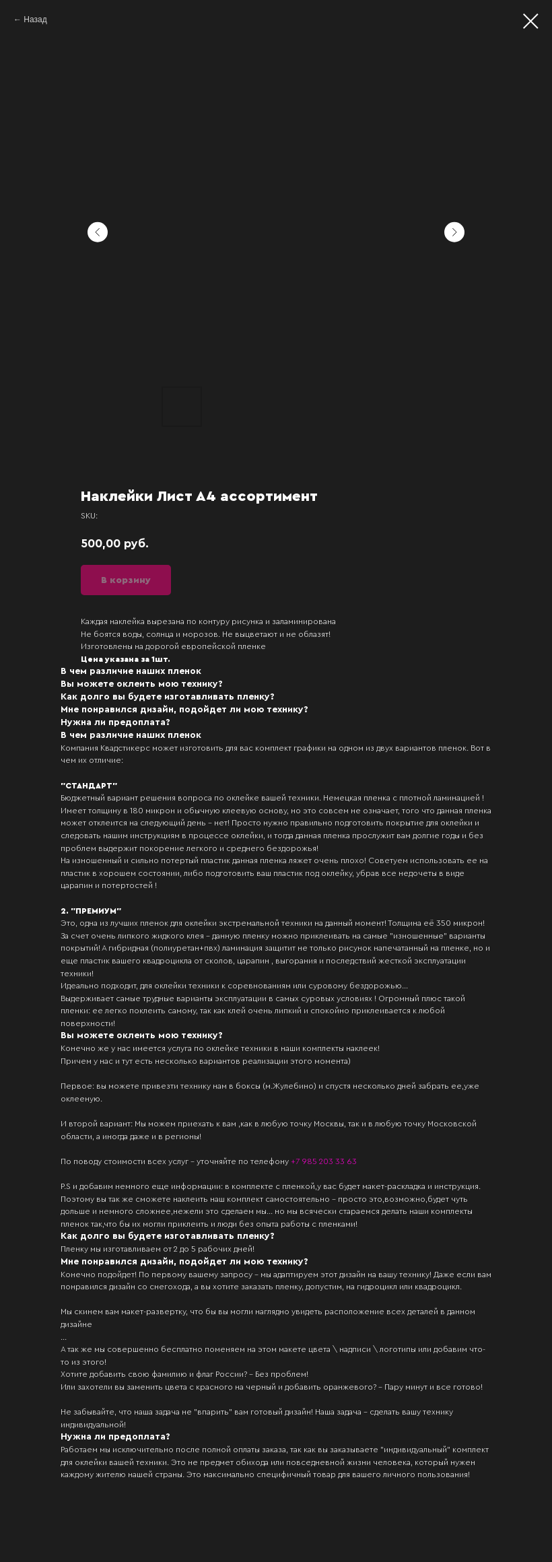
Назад (35, 19)
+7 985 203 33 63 (324, 1161)
